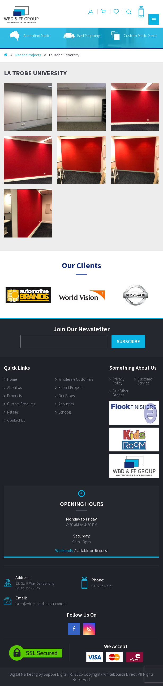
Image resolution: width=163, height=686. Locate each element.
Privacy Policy (119, 381)
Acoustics (66, 404)
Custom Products (21, 404)
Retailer (13, 412)
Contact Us (16, 420)
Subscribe (128, 341)
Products (14, 396)
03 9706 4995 (101, 585)
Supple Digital (56, 674)
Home (12, 379)
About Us (14, 387)
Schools (64, 412)
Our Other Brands (120, 393)
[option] (42, 35)
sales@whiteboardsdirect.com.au (40, 603)
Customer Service (145, 381)
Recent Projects (28, 54)
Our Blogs (66, 396)
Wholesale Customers (75, 379)
